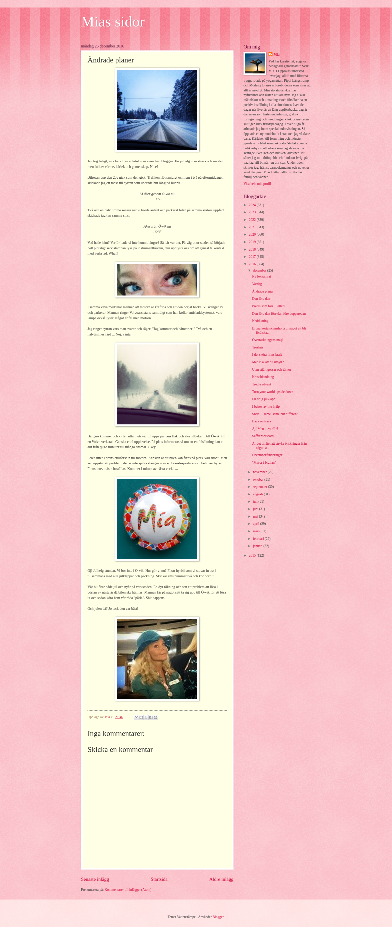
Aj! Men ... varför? (265, 429)
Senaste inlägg (95, 879)
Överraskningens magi (267, 340)
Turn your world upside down (272, 392)
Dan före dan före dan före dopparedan (279, 313)
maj (256, 516)
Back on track (261, 421)
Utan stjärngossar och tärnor (271, 369)
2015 (252, 555)
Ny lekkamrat (261, 276)
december (260, 270)
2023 (252, 212)
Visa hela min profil (257, 184)
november (260, 472)
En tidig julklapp (263, 399)
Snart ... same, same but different (275, 414)
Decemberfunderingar (267, 455)
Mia (277, 54)
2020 (252, 234)
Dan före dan (261, 299)
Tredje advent (261, 384)
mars (256, 531)
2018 (252, 249)
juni (256, 509)
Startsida (159, 879)
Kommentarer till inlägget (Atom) (127, 890)
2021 (252, 227)
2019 (252, 242)
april (256, 524)
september (260, 487)
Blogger (218, 917)
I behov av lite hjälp (266, 406)
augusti (258, 494)
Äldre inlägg (221, 879)
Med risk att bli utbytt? (268, 362)
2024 (252, 205)
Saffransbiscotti (263, 436)
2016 (252, 264)
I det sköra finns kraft (267, 354)
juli (255, 501)
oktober (258, 479)
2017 (252, 257)
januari (258, 546)
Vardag (257, 284)
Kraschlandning (263, 377)
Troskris (258, 347)
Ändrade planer (262, 291)
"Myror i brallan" (264, 462)
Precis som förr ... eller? (268, 306)
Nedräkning (260, 321)
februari (259, 539)
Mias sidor (113, 21)
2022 (252, 220)
